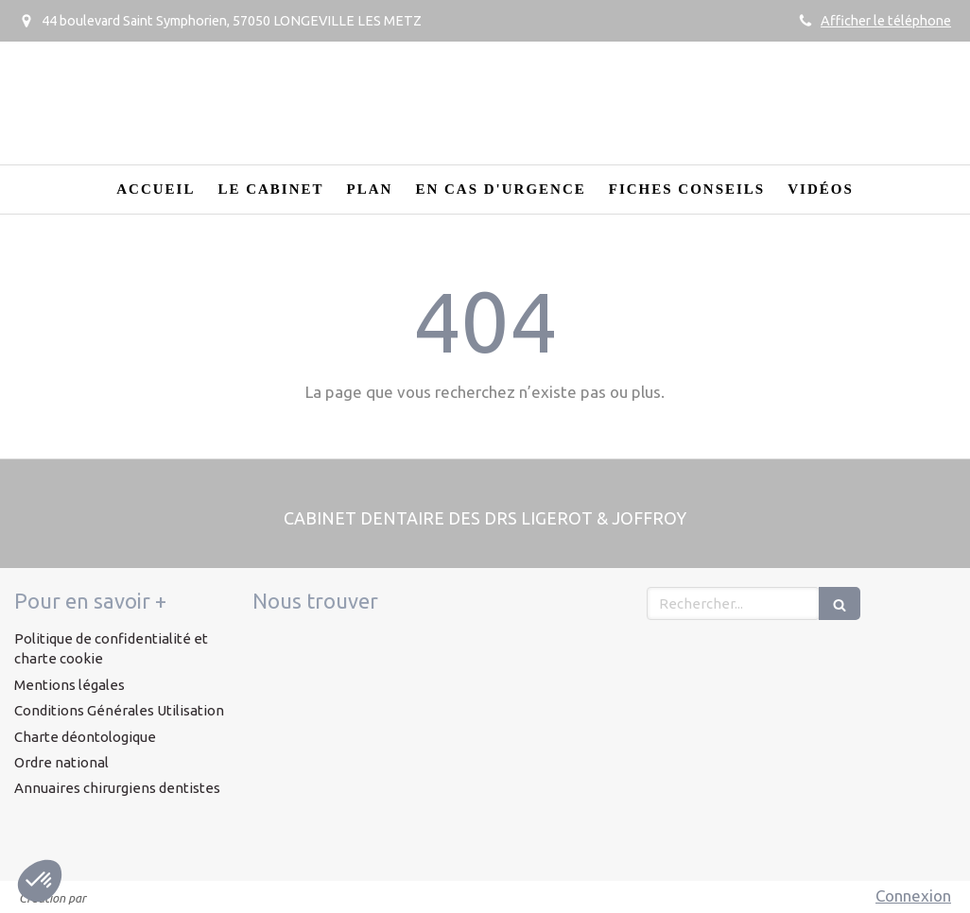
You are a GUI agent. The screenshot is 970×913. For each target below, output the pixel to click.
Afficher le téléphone (886, 20)
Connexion (913, 895)
